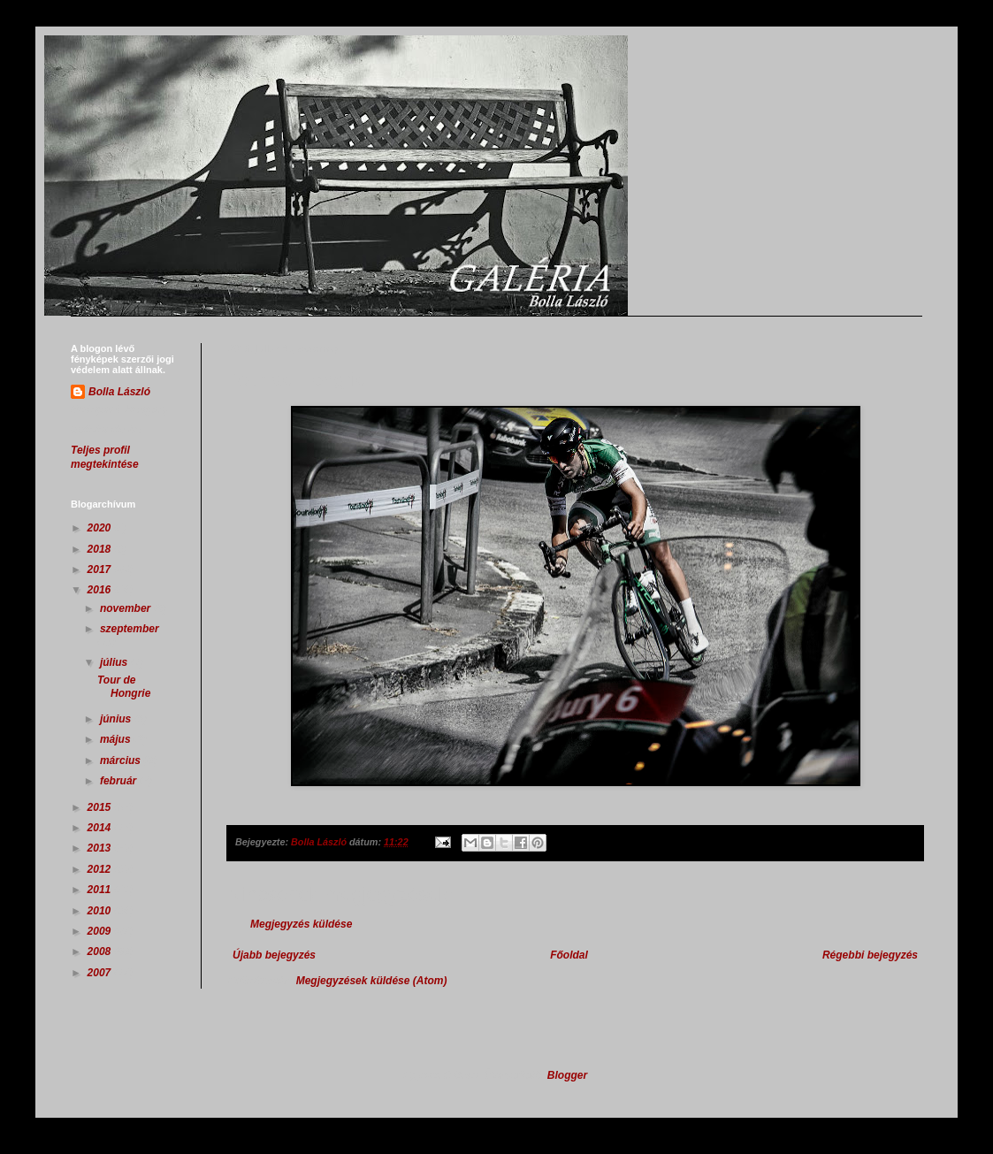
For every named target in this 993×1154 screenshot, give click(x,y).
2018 (101, 549)
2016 (101, 590)
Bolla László (119, 392)
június (117, 719)
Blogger (567, 1075)
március (121, 760)
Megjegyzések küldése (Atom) (371, 980)
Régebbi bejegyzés (870, 955)
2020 (101, 528)
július (115, 662)
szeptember (129, 629)
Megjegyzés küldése (301, 924)
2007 (101, 973)
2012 (101, 869)
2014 (101, 828)
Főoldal (569, 955)
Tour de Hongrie (123, 686)
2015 (101, 807)
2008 (101, 951)
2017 (101, 569)
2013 (101, 848)
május (117, 739)
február (120, 781)
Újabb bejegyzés (274, 955)
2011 (101, 889)
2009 (101, 931)
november (127, 608)
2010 (101, 911)
